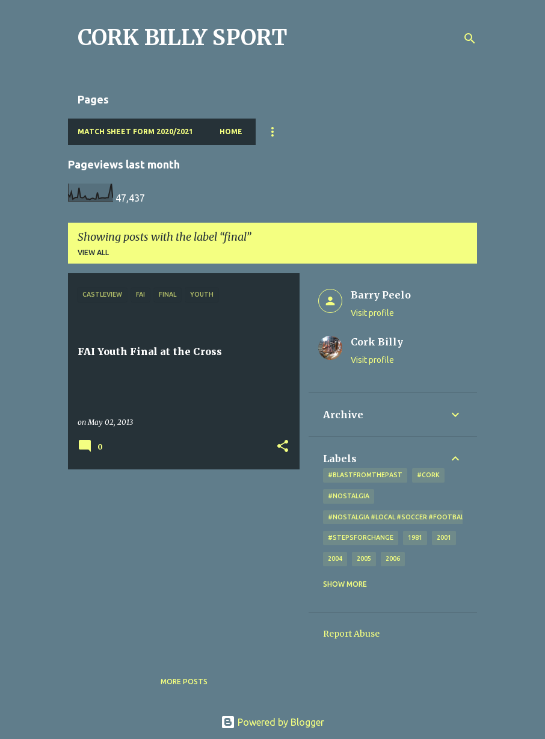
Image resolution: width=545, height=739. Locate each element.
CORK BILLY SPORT (183, 37)
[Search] (470, 38)
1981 (415, 537)
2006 (393, 558)
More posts (184, 681)
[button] (283, 447)
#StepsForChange (360, 537)
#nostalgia (348, 495)
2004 (335, 558)
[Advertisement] (179, 562)
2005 (364, 558)
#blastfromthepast (365, 474)
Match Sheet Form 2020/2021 (135, 131)
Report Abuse (351, 633)
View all (93, 252)
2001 (444, 537)
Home (231, 131)
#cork (428, 474)
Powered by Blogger (272, 722)
